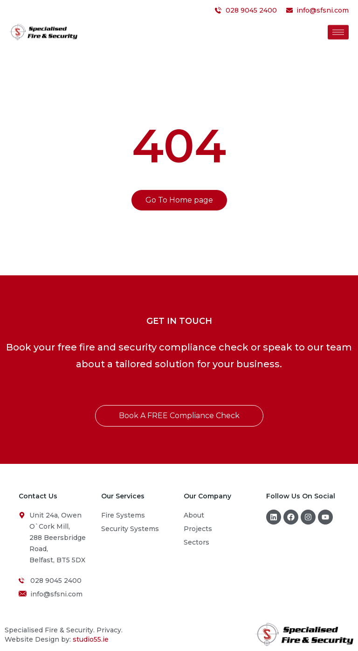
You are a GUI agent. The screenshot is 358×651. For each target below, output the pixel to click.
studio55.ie (91, 639)
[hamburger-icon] (338, 30)
